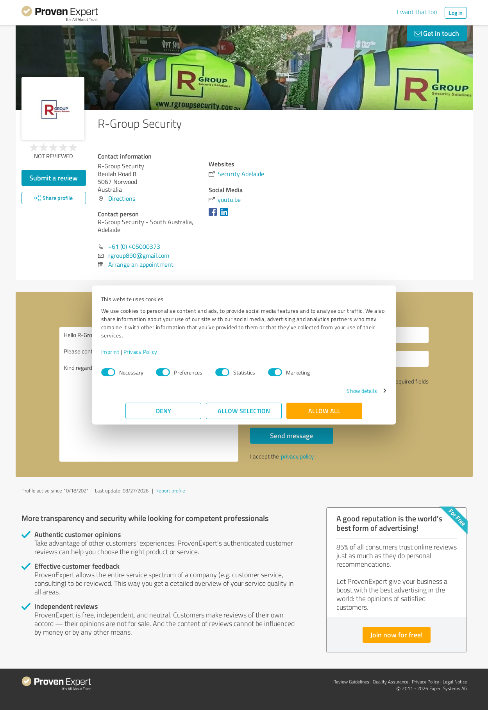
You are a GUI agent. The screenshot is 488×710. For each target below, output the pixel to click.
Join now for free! (396, 635)
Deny (163, 410)
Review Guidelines (351, 681)
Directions (121, 198)
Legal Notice (455, 681)
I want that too (417, 11)
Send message (291, 435)
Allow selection (244, 410)
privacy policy (297, 456)
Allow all (325, 410)
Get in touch (437, 33)
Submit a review (53, 178)
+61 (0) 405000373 (134, 246)
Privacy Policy (165, 351)
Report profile (170, 490)
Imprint (135, 351)
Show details (337, 390)
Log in (456, 12)
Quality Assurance (390, 681)
